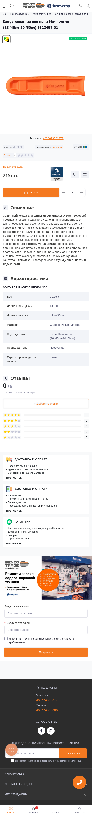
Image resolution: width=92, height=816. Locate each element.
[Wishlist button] (75, 174)
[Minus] (63, 192)
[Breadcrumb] (4, 14)
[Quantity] (72, 192)
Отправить (46, 652)
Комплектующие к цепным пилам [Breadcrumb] (52, 14)
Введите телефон (17, 622)
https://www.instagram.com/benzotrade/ (50, 730)
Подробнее (14, 478)
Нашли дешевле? (13, 166)
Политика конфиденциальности (41, 639)
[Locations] (81, 6)
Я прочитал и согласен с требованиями (41, 641)
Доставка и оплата (31, 459)
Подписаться (73, 753)
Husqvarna (57, 147)
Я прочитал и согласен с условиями (48, 761)
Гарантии (23, 521)
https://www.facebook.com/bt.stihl (41, 730)
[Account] (88, 6)
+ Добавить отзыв (46, 403)
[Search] (12, 6)
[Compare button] (85, 174)
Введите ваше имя (16, 606)
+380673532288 (46, 710)
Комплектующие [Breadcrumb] (19, 14)
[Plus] (81, 192)
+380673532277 (53, 138)
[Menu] (5, 6)
